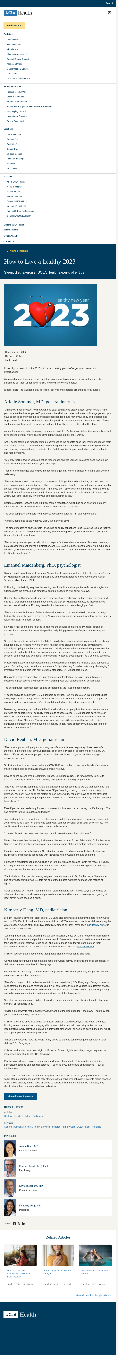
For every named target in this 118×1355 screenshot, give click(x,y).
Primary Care (13, 139)
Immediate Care (14, 134)
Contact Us (8, 241)
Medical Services (14, 64)
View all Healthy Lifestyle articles (93, 1295)
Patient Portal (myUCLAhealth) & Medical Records (29, 106)
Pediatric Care (13, 144)
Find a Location (14, 44)
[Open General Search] (108, 3)
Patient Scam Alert (15, 121)
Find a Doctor (13, 39)
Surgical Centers (14, 154)
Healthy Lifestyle (12, 1116)
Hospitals (11, 163)
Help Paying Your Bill (16, 111)
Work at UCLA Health (16, 206)
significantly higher (97, 925)
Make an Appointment (17, 54)
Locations (8, 129)
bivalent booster (85, 946)
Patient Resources (12, 86)
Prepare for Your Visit (16, 92)
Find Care (8, 34)
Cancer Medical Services (18, 69)
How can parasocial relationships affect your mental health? (18, 1273)
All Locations (12, 168)
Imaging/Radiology (15, 159)
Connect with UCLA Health (19, 216)
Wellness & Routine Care (18, 78)
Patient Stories (13, 191)
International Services (17, 116)
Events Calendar (14, 196)
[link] (14, 1224)
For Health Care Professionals (20, 211)
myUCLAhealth (10, 236)
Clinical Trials (13, 73)
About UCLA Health (16, 182)
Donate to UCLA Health (17, 201)
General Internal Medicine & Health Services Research (32, 1127)
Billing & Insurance (15, 97)
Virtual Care (12, 49)
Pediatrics (38, 1116)
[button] (57, 225)
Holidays (26, 1116)
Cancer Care (12, 149)
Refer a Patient (10, 230)
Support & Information (17, 101)
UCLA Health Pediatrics (89, 1127)
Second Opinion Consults (18, 59)
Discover (7, 176)
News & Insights (14, 187)
